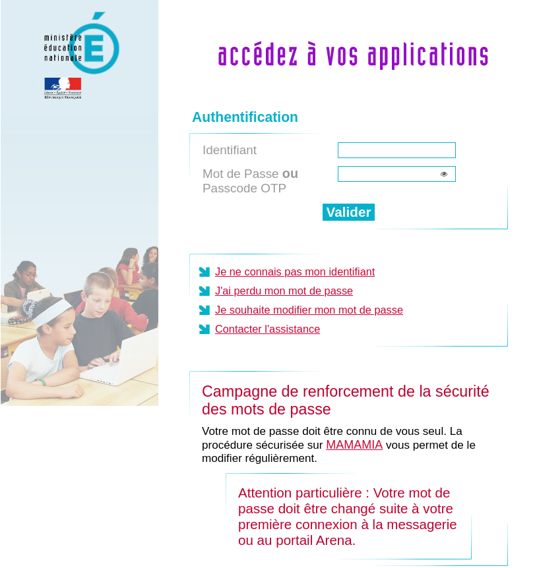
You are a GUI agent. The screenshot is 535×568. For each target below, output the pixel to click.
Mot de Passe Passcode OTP (250, 180)
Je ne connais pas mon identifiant (295, 271)
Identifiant (230, 150)
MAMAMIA (354, 444)
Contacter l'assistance (267, 329)
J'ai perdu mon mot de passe (284, 291)
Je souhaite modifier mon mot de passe (309, 310)
